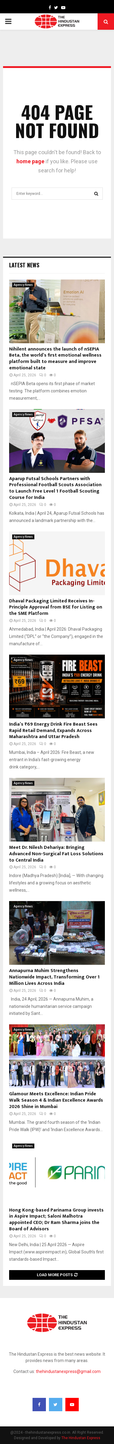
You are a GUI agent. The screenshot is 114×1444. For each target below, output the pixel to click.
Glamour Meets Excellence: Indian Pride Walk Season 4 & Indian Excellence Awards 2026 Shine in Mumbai (56, 1100)
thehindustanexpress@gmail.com (68, 1371)
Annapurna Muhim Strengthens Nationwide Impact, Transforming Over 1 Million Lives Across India (54, 977)
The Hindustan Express (80, 1438)
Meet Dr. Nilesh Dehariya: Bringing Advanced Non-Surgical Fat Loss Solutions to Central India (56, 853)
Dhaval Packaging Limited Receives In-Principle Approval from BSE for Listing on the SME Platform (55, 607)
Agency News (23, 284)
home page (30, 161)
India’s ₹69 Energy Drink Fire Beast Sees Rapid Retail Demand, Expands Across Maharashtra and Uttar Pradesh (53, 730)
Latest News (24, 265)
